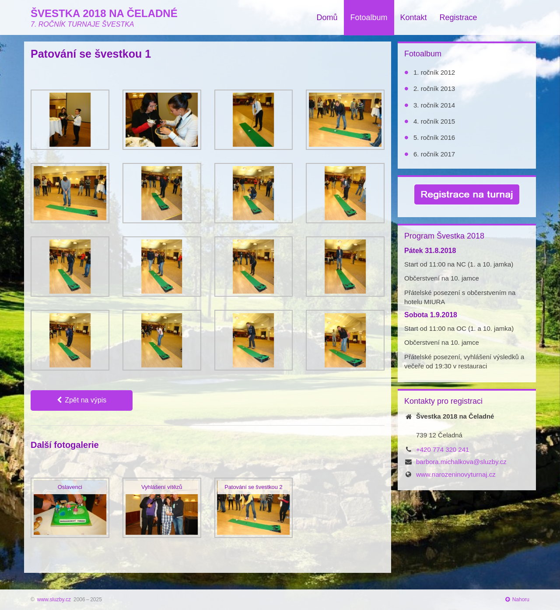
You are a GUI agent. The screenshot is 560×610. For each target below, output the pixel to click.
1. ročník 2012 (434, 72)
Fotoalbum (369, 17)
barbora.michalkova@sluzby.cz (461, 461)
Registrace (458, 17)
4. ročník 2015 (434, 121)
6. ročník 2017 (434, 154)
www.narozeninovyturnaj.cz (456, 474)
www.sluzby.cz (54, 599)
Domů (326, 17)
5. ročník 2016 (434, 137)
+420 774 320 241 (442, 449)
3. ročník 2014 (434, 105)
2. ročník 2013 (434, 88)
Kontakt (413, 17)
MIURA (434, 301)
